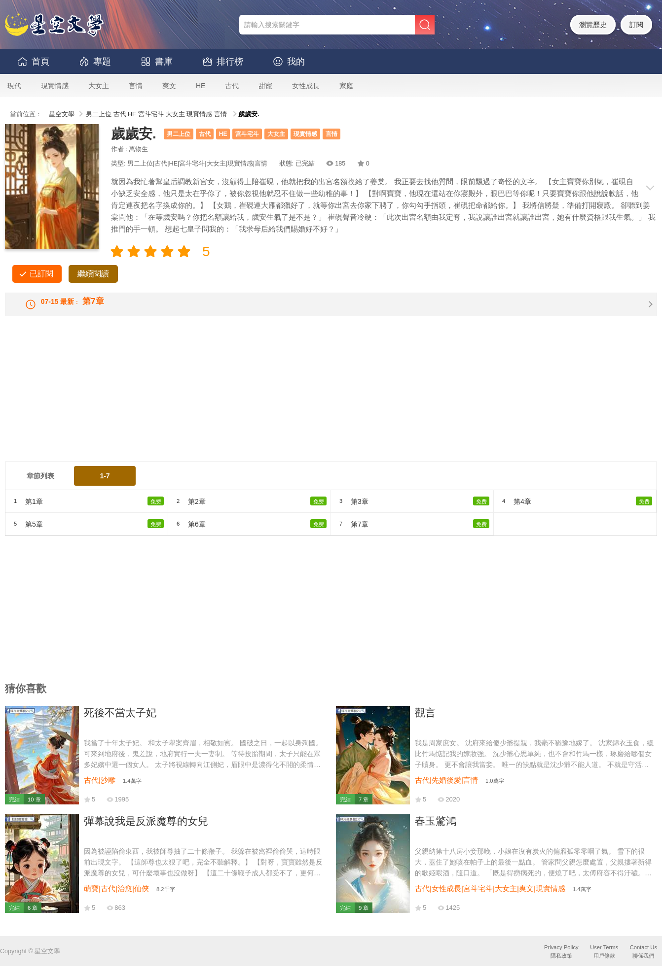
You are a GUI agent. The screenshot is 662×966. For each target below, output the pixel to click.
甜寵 (265, 86)
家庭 (346, 86)
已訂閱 (41, 273)
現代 (14, 86)
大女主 (98, 86)
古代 (232, 86)
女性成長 (306, 86)
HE (200, 86)
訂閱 (636, 25)
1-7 (105, 485)
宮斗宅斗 (151, 114)
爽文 (169, 86)
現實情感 (55, 86)
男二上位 (98, 114)
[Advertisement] (301, 401)
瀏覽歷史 (593, 25)
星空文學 (61, 114)
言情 (136, 86)
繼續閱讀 (93, 273)
